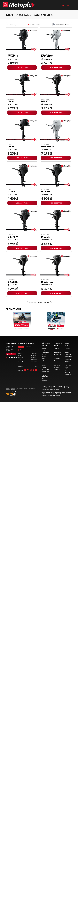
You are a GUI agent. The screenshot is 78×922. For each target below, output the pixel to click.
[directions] (68, 5)
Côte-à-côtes (45, 363)
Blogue (67, 352)
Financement (57, 369)
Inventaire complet (44, 349)
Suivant (48, 302)
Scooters (44, 356)
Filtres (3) (11, 24)
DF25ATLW (47, 56)
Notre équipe (68, 354)
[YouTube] (28, 370)
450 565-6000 (11, 357)
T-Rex (43, 358)
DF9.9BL (45, 237)
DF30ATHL (12, 56)
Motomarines (45, 369)
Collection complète (44, 379)
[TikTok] (33, 370)
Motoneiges (56, 360)
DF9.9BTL (46, 101)
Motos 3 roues (57, 354)
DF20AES (45, 191)
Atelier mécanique (68, 368)
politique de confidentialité (48, 394)
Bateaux (44, 365)
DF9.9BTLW (47, 282)
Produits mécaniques (45, 375)
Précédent (31, 302)
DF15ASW (12, 237)
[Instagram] (30, 370)
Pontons (44, 367)
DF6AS (10, 146)
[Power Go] (22, 394)
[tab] (21, 347)
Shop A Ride (18, 391)
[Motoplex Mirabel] (19, 5)
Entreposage (68, 374)
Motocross (44, 354)
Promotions (68, 365)
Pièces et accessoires (68, 371)
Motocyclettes (45, 352)
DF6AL (10, 101)
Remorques (56, 367)
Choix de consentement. (54, 395)
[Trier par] (62, 24)
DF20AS (11, 191)
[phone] (63, 5)
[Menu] (73, 5)
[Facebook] (25, 370)
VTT (43, 360)
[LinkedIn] (36, 370)
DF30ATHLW (47, 146)
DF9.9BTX (12, 282)
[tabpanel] (27, 360)
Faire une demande (67, 362)
